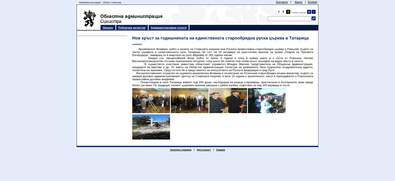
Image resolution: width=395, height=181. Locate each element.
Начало (108, 27)
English (312, 2)
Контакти (282, 2)
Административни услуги (169, 27)
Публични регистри (132, 27)
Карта (298, 2)
